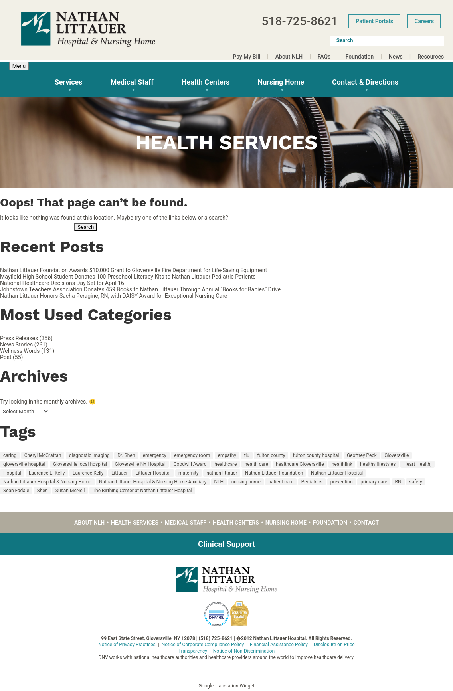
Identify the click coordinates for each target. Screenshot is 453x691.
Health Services (134, 522)
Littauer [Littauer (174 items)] (119, 473)
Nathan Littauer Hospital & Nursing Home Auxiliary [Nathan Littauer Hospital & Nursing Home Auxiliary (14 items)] (152, 482)
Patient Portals (374, 21)
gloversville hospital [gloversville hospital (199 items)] (24, 464)
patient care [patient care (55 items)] (280, 482)
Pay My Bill (247, 56)
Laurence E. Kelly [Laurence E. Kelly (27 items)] (47, 473)
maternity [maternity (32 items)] (188, 473)
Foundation (360, 56)
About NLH (289, 56)
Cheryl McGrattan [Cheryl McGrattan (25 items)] (42, 455)
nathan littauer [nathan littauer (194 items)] (221, 473)
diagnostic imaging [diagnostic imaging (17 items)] (89, 455)
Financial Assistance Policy (279, 644)
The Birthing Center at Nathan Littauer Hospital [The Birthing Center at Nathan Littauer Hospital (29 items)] (142, 490)
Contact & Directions (365, 82)
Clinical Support (226, 544)
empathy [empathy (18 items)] (227, 455)
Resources (430, 56)
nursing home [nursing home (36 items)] (246, 482)
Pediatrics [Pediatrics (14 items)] (311, 482)
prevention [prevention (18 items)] (341, 482)
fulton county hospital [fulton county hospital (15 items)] (316, 455)
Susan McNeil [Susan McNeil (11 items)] (70, 490)
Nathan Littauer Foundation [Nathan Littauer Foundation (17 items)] (274, 473)
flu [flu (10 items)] (246, 455)
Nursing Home (281, 82)
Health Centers (206, 82)
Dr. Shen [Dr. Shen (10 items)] (126, 455)
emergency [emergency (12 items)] (154, 455)
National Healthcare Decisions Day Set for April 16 (62, 283)
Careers (424, 21)
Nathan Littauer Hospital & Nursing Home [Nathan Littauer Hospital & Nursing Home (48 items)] (47, 482)
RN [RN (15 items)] (398, 482)
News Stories (16, 344)
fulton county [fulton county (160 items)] (271, 455)
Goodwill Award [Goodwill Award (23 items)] (189, 464)
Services (69, 82)
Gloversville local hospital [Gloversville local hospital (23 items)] (80, 464)
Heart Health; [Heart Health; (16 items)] (417, 464)
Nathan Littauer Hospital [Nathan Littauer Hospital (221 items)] (337, 473)
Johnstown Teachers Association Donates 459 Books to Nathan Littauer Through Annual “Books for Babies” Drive (140, 289)
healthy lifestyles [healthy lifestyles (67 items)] (378, 464)
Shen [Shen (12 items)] (42, 490)
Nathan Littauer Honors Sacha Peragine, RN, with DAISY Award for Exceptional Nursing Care (113, 296)
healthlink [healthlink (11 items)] (342, 464)
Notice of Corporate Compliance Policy (203, 644)
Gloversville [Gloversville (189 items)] (396, 455)
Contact (366, 522)
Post (6, 357)
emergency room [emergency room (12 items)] (192, 455)
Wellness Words (20, 351)
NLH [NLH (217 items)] (219, 482)
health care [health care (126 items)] (256, 464)
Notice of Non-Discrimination (244, 651)
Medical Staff (131, 82)
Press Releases (19, 338)
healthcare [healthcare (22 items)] (225, 464)
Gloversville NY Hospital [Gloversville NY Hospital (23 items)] (140, 464)
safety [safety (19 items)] (415, 482)
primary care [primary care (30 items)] (373, 482)
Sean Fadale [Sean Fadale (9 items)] (16, 490)
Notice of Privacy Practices (127, 644)
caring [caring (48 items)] (9, 455)
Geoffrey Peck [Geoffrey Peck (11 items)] (362, 455)
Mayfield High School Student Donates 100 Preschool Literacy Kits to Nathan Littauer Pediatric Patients (128, 276)
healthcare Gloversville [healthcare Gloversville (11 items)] (300, 464)
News (396, 56)
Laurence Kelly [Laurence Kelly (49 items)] (88, 473)
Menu (19, 66)
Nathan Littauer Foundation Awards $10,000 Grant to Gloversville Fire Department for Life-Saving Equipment (133, 270)
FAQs (324, 56)
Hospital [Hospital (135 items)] (12, 473)
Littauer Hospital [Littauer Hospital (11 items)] (152, 473)
